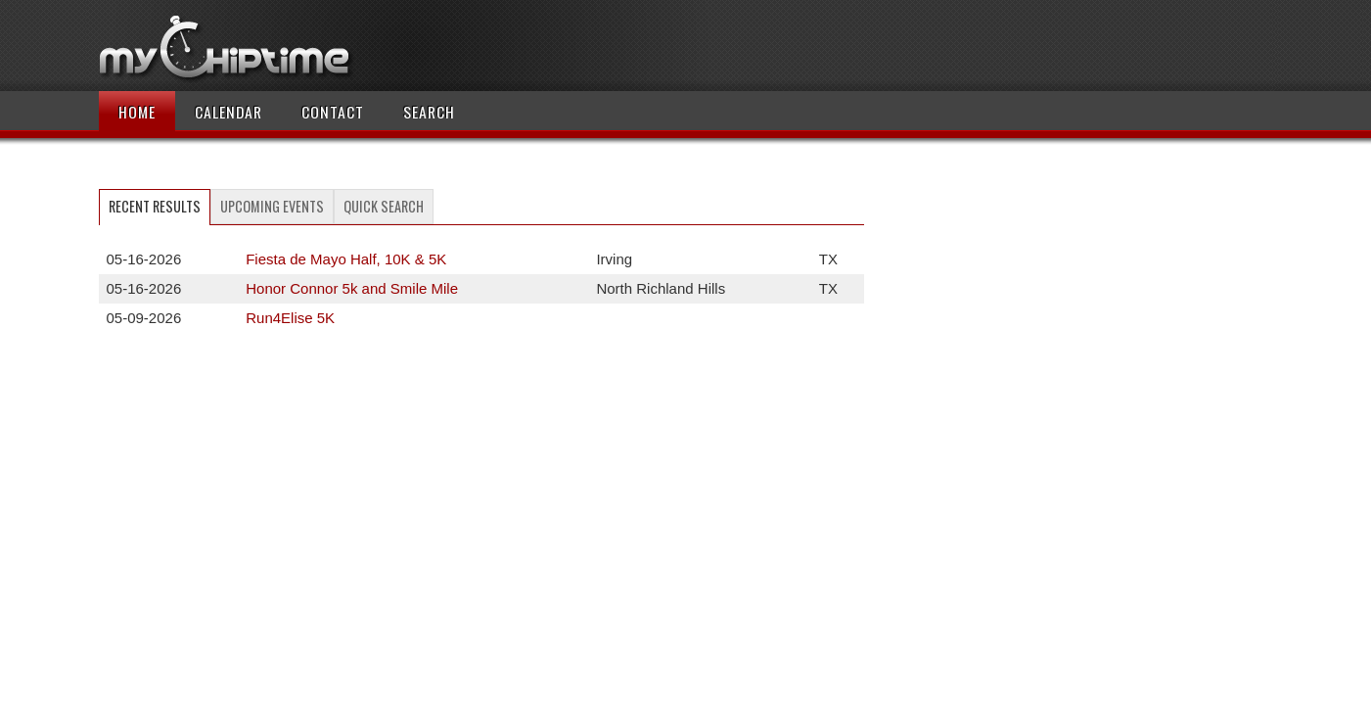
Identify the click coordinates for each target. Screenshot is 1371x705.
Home (137, 111)
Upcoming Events (272, 206)
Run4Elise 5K (290, 317)
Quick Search (383, 206)
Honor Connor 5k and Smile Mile (352, 288)
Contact (332, 111)
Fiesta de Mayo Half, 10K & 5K (346, 259)
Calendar (228, 111)
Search (429, 111)
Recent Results (155, 206)
